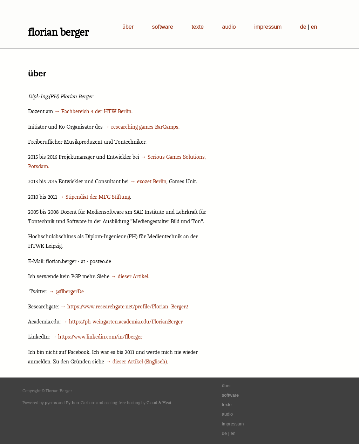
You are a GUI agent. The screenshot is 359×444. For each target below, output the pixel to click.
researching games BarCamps (144, 126)
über (128, 27)
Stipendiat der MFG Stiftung (98, 196)
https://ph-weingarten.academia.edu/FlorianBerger (126, 321)
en (314, 27)
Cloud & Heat (159, 402)
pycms (51, 402)
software (162, 27)
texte (197, 27)
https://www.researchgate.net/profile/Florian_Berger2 (127, 306)
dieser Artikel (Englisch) (140, 361)
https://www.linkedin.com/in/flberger (100, 336)
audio (229, 27)
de (303, 27)
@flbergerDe (70, 291)
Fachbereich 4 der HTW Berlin (96, 111)
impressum (268, 27)
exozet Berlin (152, 181)
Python (72, 402)
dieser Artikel (133, 276)
